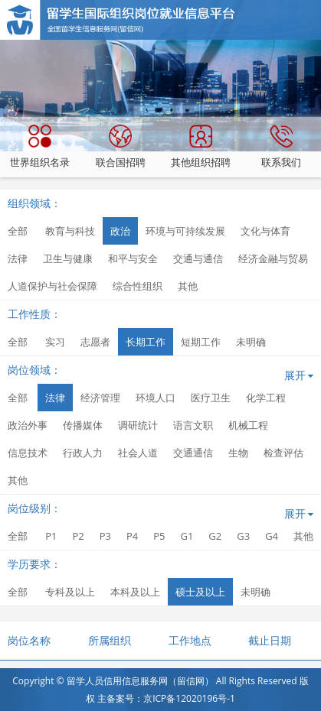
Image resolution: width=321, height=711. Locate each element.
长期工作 (145, 342)
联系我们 (281, 147)
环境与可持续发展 (185, 231)
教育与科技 (70, 231)
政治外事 (27, 425)
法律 (18, 258)
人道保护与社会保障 (52, 286)
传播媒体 (83, 425)
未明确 (251, 342)
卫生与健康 (68, 258)
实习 (55, 342)
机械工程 (248, 425)
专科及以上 (70, 592)
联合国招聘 (121, 147)
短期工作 (201, 342)
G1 (186, 536)
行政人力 (83, 452)
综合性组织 (137, 286)
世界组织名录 (40, 147)
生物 (238, 452)
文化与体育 (265, 231)
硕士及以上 (200, 592)
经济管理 (100, 397)
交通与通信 (198, 258)
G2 (214, 536)
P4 (132, 536)
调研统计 (138, 425)
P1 (51, 536)
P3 (105, 536)
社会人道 (138, 452)
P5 (159, 536)
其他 (188, 286)
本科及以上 (135, 592)
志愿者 (95, 342)
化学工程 (266, 397)
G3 (243, 536)
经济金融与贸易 (273, 258)
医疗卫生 (211, 397)
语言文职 (193, 425)
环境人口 (155, 397)
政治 (120, 231)
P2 (78, 536)
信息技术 (27, 452)
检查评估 (283, 452)
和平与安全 (133, 258)
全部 (18, 231)
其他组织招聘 (201, 147)
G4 (271, 536)
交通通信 (193, 452)
